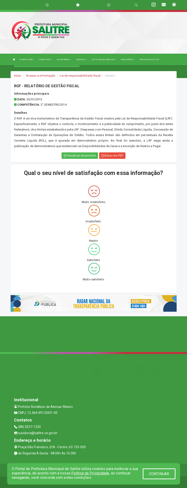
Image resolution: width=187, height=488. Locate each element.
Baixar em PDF (112, 155)
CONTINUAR (159, 474)
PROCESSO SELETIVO (149, 59)
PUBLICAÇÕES (128, 59)
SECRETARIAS (64, 59)
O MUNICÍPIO (45, 59)
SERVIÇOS (81, 59)
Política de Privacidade (90, 473)
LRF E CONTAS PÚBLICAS (104, 59)
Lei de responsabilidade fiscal (80, 75)
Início (17, 75)
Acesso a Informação (40, 75)
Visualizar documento (80, 155)
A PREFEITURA (27, 59)
